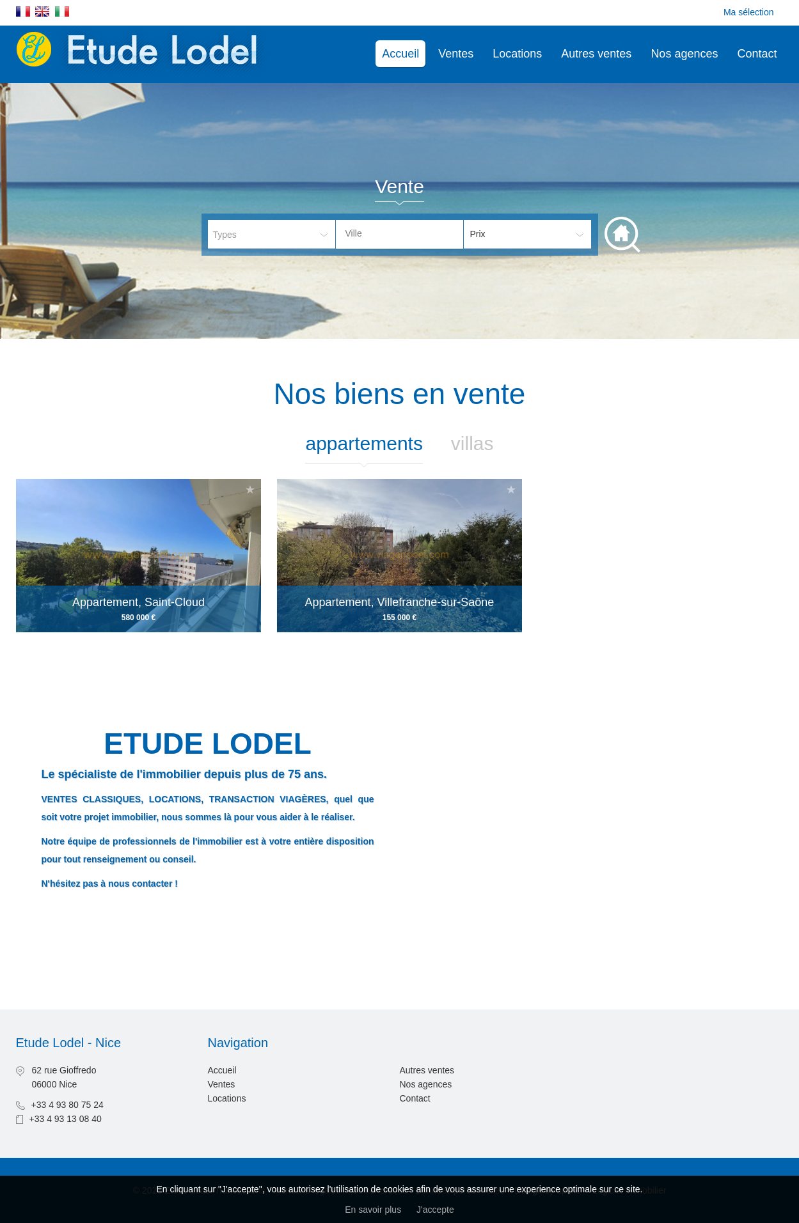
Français (23, 11)
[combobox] (399, 234)
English (42, 11)
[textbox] (409, 233)
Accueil (400, 53)
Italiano (62, 11)
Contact (757, 53)
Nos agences (684, 53)
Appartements (363, 443)
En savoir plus (373, 1209)
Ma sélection (749, 12)
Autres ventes (596, 53)
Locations (517, 53)
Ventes (455, 53)
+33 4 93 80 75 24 (67, 1105)
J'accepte (435, 1209)
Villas (472, 443)
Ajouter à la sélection (250, 489)
